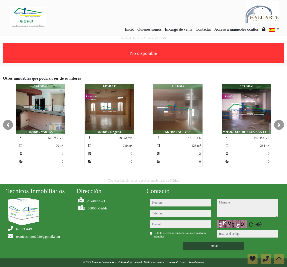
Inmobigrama (196, 261)
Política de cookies (154, 261)
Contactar (203, 29)
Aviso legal (172, 261)
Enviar (213, 245)
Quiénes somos (149, 29)
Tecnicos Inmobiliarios (104, 261)
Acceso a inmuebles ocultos (236, 29)
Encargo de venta (178, 29)
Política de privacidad (130, 261)
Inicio (129, 29)
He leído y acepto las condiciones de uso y (180, 235)
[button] (8, 125)
